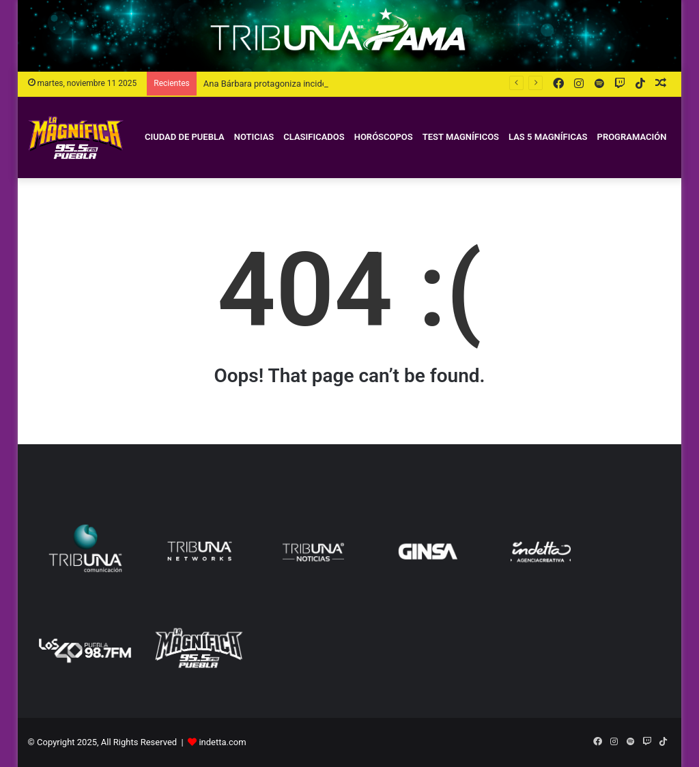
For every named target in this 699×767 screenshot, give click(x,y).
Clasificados (313, 137)
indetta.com (222, 742)
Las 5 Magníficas (548, 137)
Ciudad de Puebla (185, 137)
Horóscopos (383, 137)
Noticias (254, 137)
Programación (632, 137)
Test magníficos (461, 137)
